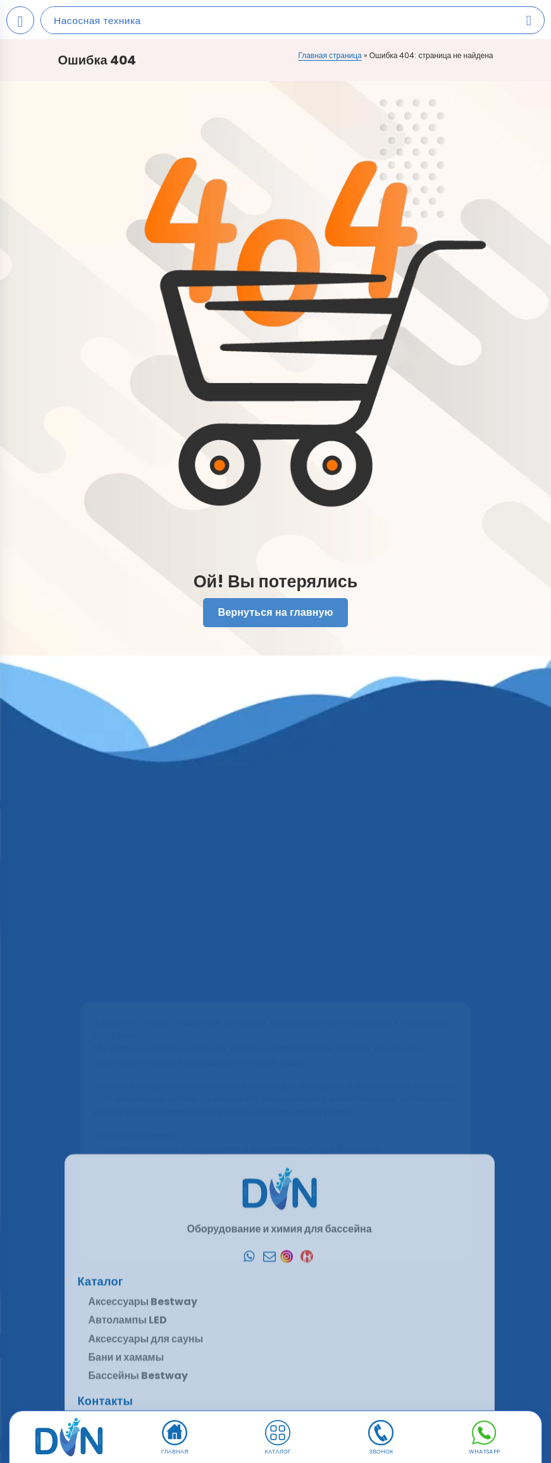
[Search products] (529, 20)
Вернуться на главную (275, 613)
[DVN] (69, 1437)
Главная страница (329, 55)
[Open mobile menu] (20, 20)
